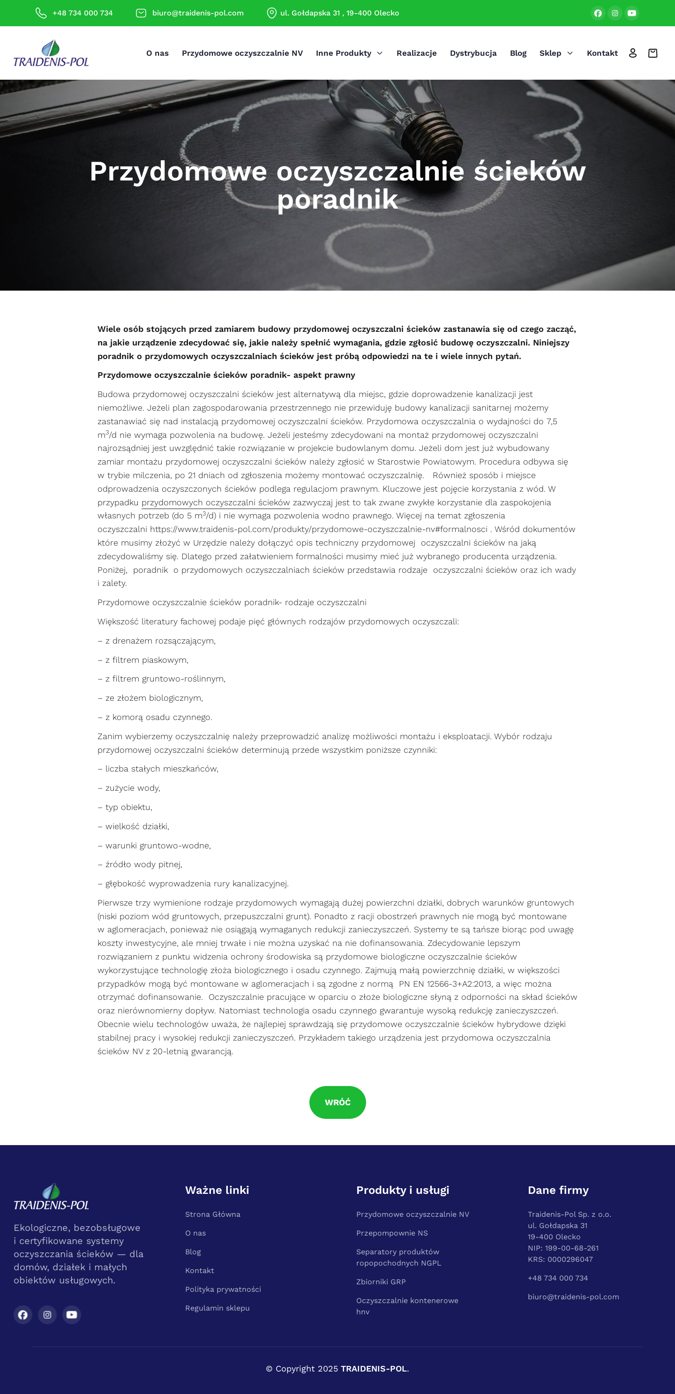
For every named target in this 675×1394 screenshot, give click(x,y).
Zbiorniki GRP (381, 1281)
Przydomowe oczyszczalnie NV (242, 53)
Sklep (557, 53)
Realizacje (417, 53)
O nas (157, 53)
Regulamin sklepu (217, 1308)
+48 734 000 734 (558, 1278)
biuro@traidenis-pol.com (573, 1296)
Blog (518, 53)
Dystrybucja (473, 53)
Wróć (338, 1102)
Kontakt (602, 53)
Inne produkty (349, 53)
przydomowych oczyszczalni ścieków (216, 502)
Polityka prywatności (223, 1289)
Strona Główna (212, 1214)
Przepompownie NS (392, 1233)
